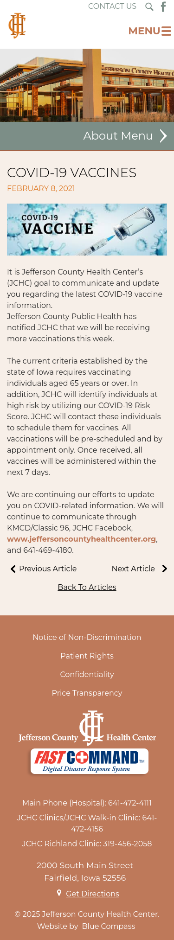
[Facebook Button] (163, 6)
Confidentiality (87, 674)
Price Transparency (87, 693)
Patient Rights (87, 656)
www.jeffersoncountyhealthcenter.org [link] (81, 539)
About (101, 135)
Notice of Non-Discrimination (86, 637)
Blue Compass (108, 926)
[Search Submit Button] (149, 6)
